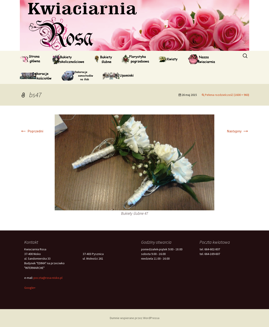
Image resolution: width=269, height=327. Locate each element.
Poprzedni (31, 131)
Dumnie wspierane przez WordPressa (134, 318)
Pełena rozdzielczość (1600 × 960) (227, 95)
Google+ (29, 288)
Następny (238, 131)
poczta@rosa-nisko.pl (48, 278)
